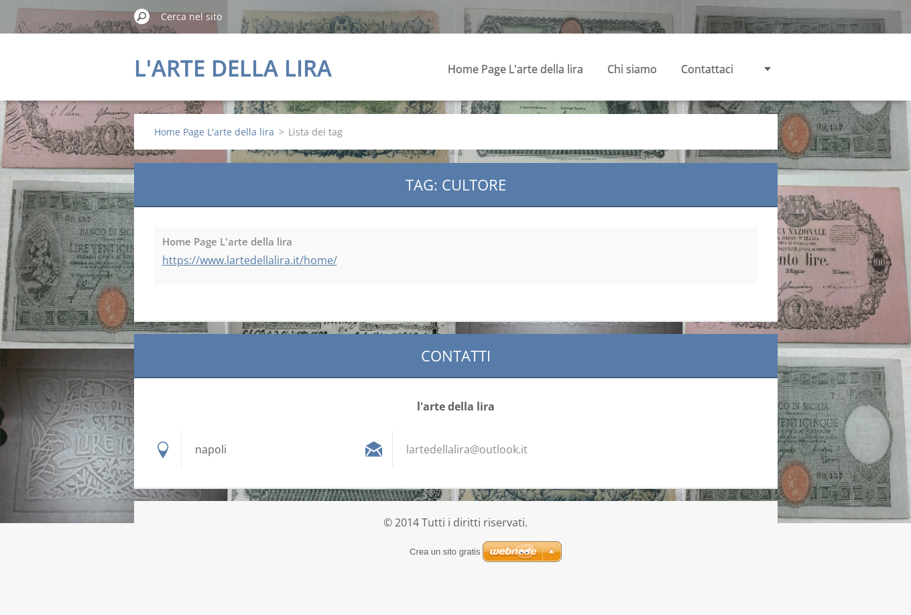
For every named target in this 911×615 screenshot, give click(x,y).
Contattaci (707, 69)
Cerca (142, 16)
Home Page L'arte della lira (515, 69)
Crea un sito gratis (445, 552)
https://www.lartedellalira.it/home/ (249, 260)
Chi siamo (632, 69)
